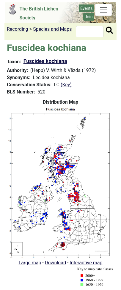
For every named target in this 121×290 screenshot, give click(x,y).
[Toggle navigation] (103, 10)
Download (55, 263)
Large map (30, 263)
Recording (17, 29)
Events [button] (86, 8)
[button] (60, 182)
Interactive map (86, 263)
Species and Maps (52, 29)
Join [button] (89, 16)
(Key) (66, 85)
